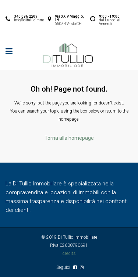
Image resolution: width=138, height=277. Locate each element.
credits (69, 253)
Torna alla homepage (69, 138)
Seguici (63, 267)
